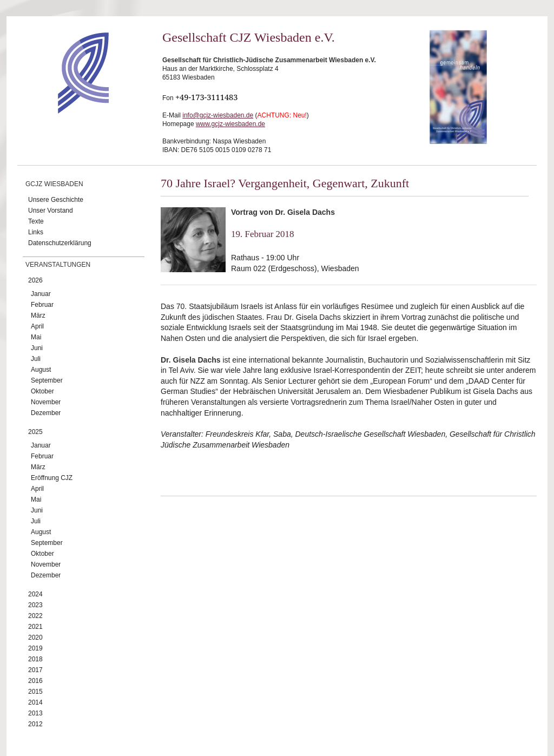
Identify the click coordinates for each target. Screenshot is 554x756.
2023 (35, 605)
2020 (35, 637)
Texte (36, 221)
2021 (35, 626)
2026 (35, 280)
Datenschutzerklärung (59, 243)
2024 (35, 594)
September (47, 380)
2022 (35, 616)
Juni (37, 348)
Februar (42, 304)
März (38, 315)
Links (35, 232)
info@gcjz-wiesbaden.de (217, 115)
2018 (35, 659)
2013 (35, 713)
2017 (35, 670)
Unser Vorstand (50, 210)
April (37, 326)
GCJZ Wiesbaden (54, 184)
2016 (35, 681)
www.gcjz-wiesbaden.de (230, 124)
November (46, 402)
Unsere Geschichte (55, 199)
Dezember (46, 413)
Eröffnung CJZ (51, 478)
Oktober (42, 391)
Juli (36, 359)
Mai (36, 337)
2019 (35, 648)
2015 (35, 691)
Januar (41, 294)
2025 (35, 432)
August (41, 369)
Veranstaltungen (57, 264)
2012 (35, 724)
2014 (35, 702)
